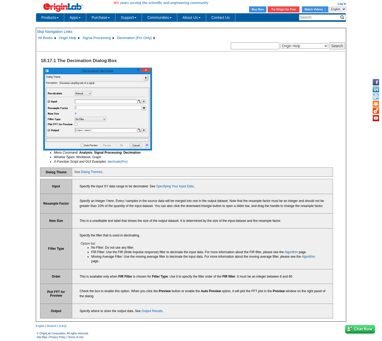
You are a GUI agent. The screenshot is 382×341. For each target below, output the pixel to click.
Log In (342, 3)
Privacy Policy (57, 337)
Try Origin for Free (283, 9)
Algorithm (291, 252)
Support (128, 17)
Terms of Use (76, 337)
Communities (159, 17)
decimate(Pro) (118, 161)
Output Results (151, 311)
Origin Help (68, 38)
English (40, 326)
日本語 (63, 326)
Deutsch (52, 326)
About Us (192, 17)
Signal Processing (97, 38)
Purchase (101, 17)
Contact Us (220, 17)
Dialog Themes (91, 172)
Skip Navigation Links (54, 31)
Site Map (42, 337)
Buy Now (258, 9)
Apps (75, 17)
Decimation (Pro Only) (134, 38)
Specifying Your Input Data (175, 186)
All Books (45, 38)
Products (50, 17)
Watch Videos (315, 9)
